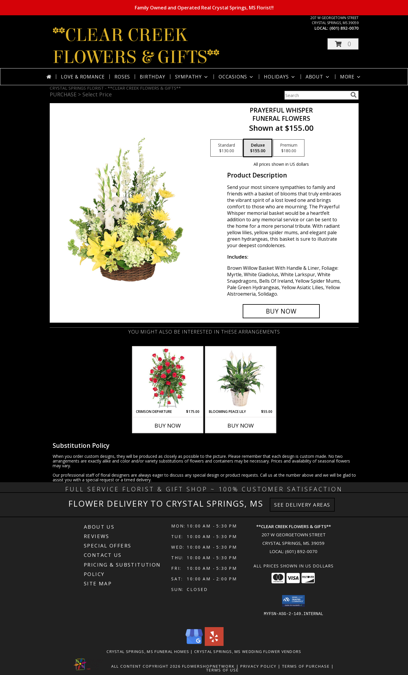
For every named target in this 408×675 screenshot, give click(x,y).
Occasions (236, 76)
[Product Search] (316, 95)
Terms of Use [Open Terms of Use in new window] (222, 670)
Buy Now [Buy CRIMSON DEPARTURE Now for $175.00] (167, 425)
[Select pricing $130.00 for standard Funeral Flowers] (226, 148)
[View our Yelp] (214, 644)
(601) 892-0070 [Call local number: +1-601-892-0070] (344, 28)
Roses (122, 76)
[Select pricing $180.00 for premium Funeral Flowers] (288, 148)
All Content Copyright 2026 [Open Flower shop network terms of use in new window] (146, 666)
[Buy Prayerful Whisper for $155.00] (281, 311)
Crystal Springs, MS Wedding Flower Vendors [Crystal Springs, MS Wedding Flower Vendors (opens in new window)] (248, 651)
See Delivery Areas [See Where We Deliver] (302, 504)
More (351, 76)
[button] (343, 44)
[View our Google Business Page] (194, 644)
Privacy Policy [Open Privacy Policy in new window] (258, 666)
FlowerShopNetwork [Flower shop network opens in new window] (208, 666)
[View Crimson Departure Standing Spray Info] (167, 378)
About (318, 76)
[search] (353, 95)
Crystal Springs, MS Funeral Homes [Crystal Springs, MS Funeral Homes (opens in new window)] (147, 651)
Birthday (152, 76)
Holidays (280, 76)
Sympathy (192, 76)
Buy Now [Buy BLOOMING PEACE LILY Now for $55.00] (240, 425)
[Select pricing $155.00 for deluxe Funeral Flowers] (258, 148)
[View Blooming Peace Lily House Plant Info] (240, 378)
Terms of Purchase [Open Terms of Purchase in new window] (306, 666)
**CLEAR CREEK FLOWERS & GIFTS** (136, 46)
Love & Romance (83, 76)
